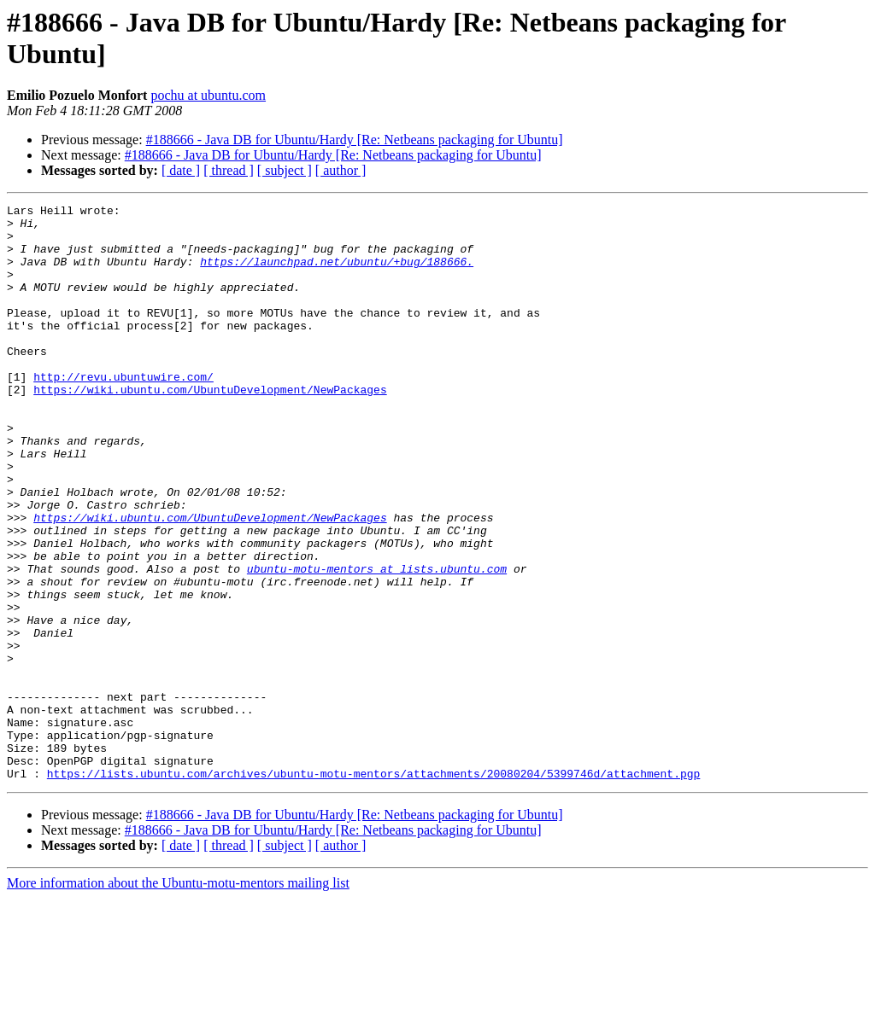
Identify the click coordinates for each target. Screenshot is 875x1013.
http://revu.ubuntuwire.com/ (123, 412)
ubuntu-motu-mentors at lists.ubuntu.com (377, 642)
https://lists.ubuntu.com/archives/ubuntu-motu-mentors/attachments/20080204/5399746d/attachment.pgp (373, 888)
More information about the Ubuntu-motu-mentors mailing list (178, 998)
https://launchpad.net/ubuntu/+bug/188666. (336, 274)
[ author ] (341, 170)
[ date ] (180, 170)
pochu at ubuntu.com (208, 95)
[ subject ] (284, 170)
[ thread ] (228, 170)
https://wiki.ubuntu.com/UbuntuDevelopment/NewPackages (209, 427)
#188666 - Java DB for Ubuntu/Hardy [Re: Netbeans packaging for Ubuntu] (354, 139)
